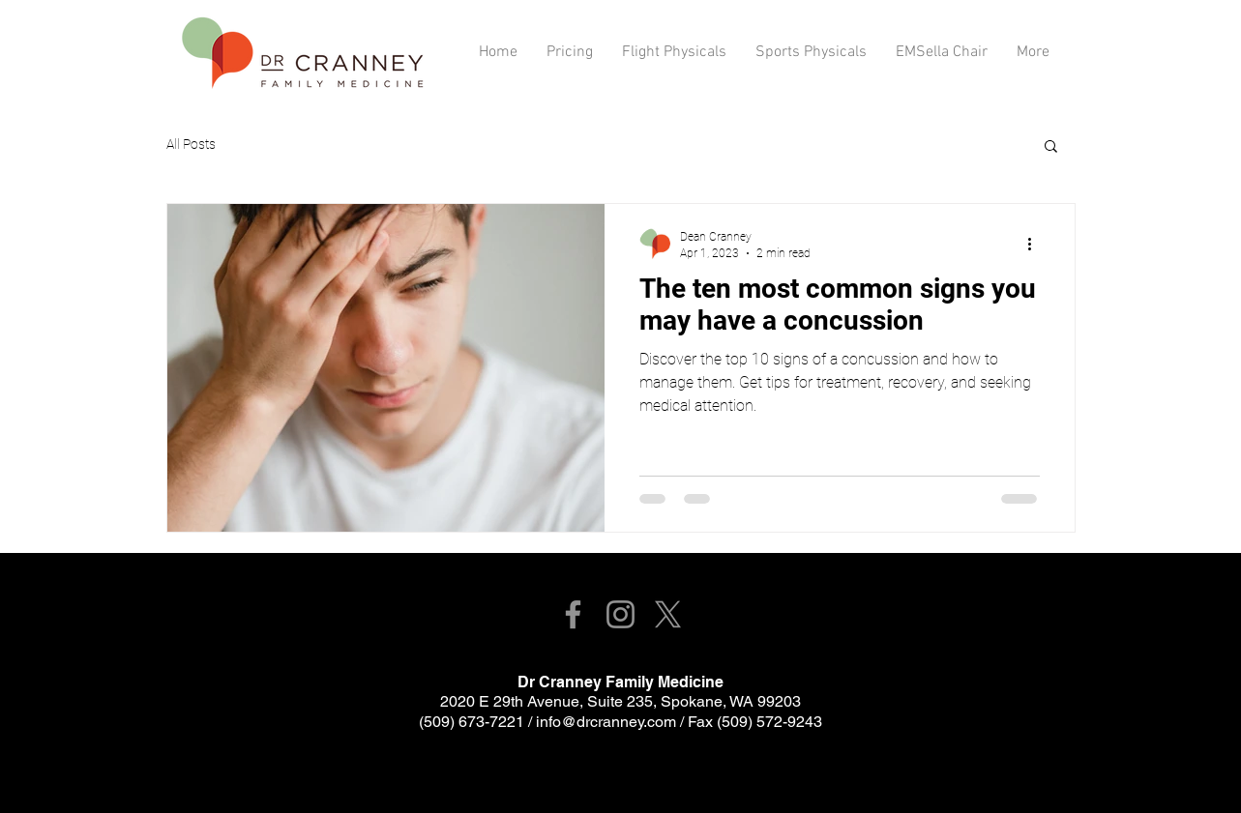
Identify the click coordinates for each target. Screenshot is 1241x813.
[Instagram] (620, 614)
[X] (668, 614)
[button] (1051, 147)
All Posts (191, 144)
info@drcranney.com (606, 721)
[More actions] (1037, 243)
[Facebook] (573, 614)
